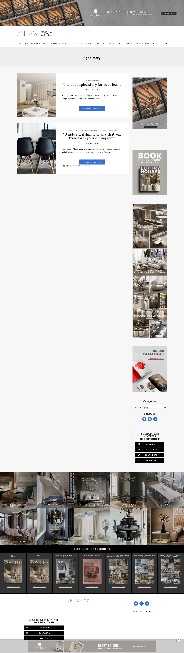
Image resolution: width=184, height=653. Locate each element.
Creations (23, 43)
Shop (153, 43)
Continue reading (92, 108)
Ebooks (145, 43)
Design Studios (76, 43)
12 (89, 166)
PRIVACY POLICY (145, 612)
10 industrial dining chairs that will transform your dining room (92, 136)
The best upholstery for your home (92, 85)
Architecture (116, 43)
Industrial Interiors (96, 43)
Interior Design (92, 80)
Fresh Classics (132, 43)
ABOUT (134, 612)
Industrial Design (39, 43)
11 (86, 166)
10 (83, 166)
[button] (181, 575)
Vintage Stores (58, 43)
